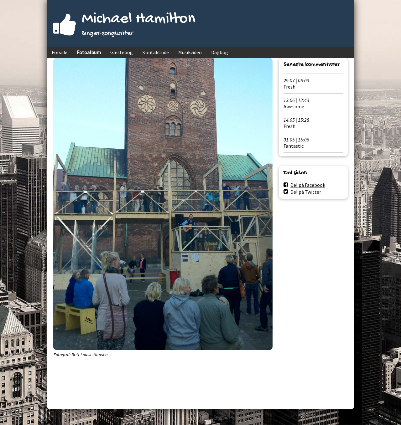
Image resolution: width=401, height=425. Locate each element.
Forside (59, 52)
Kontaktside (155, 52)
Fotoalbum (89, 52)
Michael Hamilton (138, 19)
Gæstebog (121, 52)
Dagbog (219, 52)
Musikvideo (190, 52)
